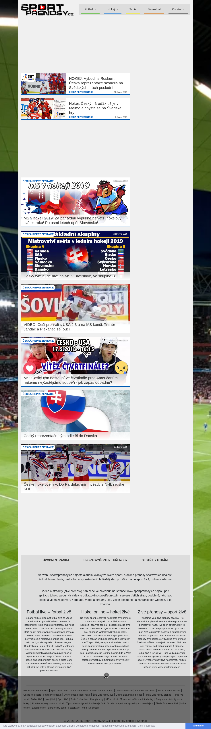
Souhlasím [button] (198, 725)
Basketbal (154, 9)
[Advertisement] (105, 44)
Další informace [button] (146, 725)
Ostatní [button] (177, 9)
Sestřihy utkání (155, 560)
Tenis (132, 9)
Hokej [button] (111, 9)
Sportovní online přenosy (106, 560)
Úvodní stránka (56, 560)
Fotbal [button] (89, 9)
